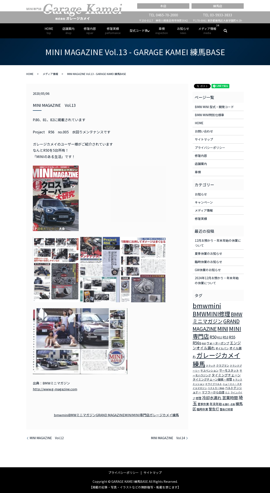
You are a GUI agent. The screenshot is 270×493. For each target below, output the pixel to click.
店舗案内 (68, 30)
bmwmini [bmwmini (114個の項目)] (207, 305)
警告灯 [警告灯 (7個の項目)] (214, 408)
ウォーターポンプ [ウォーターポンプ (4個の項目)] (218, 343)
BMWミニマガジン (82, 415)
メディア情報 (207, 30)
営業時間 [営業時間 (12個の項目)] (230, 397)
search (227, 31)
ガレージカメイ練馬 (164, 415)
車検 (161, 30)
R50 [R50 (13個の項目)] (213, 337)
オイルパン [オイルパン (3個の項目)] (222, 348)
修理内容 (90, 30)
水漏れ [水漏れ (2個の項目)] (226, 404)
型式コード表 (139, 30)
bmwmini (61, 415)
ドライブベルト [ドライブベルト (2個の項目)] (213, 384)
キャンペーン (204, 202)
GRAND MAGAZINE (110, 415)
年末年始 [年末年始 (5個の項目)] (216, 404)
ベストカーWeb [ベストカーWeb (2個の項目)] (216, 388)
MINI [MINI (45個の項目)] (222, 328)
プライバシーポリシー (210, 147)
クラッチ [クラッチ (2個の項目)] (210, 365)
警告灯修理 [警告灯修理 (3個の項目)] (226, 409)
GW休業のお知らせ (208, 270)
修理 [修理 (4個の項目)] (198, 398)
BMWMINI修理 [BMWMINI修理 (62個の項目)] (211, 314)
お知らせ (183, 30)
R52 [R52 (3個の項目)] (219, 337)
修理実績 (112, 30)
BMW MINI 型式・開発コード (214, 107)
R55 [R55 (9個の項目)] (232, 337)
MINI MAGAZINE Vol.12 (47, 438)
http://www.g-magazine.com (55, 389)
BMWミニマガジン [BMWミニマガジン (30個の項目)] (217, 318)
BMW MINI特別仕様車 (209, 115)
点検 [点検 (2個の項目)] (232, 404)
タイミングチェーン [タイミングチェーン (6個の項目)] (226, 375)
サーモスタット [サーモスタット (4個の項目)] (229, 370)
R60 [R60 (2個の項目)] (204, 343)
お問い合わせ (204, 131)
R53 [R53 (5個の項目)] (225, 337)
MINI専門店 (141, 415)
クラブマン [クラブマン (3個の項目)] (222, 365)
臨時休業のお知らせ (208, 262)
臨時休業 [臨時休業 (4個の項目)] (202, 409)
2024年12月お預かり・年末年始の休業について (217, 280)
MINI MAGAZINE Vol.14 (168, 438)
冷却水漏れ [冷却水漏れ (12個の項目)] (212, 397)
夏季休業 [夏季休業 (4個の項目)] (203, 404)
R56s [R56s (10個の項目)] (197, 342)
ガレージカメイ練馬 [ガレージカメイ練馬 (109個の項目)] (216, 359)
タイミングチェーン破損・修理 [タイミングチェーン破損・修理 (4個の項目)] (212, 379)
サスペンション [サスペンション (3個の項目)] (209, 370)
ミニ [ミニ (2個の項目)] (227, 392)
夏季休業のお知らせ (208, 253)
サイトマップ (204, 139)
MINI (128, 415)
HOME (49, 30)
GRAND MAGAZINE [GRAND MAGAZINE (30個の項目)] (216, 325)
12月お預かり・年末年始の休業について (218, 242)
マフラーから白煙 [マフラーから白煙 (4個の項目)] (213, 392)
